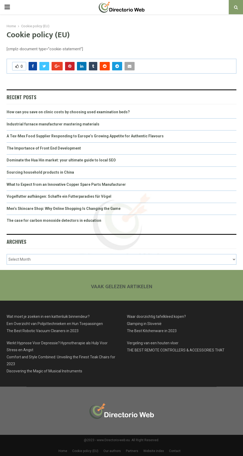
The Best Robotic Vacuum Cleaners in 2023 (43, 331)
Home (62, 451)
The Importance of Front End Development (44, 148)
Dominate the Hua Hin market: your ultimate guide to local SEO (61, 160)
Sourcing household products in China (40, 172)
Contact (175, 451)
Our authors (112, 451)
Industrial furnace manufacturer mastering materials (53, 124)
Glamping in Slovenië (144, 324)
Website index (153, 451)
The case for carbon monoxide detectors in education (54, 220)
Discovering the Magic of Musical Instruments (44, 371)
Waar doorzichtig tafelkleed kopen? (156, 316)
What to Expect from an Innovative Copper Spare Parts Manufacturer (66, 184)
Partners (132, 451)
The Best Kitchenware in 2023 (152, 331)
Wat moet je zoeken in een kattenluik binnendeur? (48, 316)
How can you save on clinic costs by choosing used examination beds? (68, 112)
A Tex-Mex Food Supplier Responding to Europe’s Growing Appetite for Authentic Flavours (85, 136)
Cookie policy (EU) (85, 451)
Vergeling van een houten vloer (152, 343)
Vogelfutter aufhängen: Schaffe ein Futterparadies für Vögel (59, 196)
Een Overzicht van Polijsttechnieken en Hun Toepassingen (55, 324)
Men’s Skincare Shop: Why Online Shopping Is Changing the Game (64, 208)
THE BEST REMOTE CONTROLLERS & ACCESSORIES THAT (175, 350)
